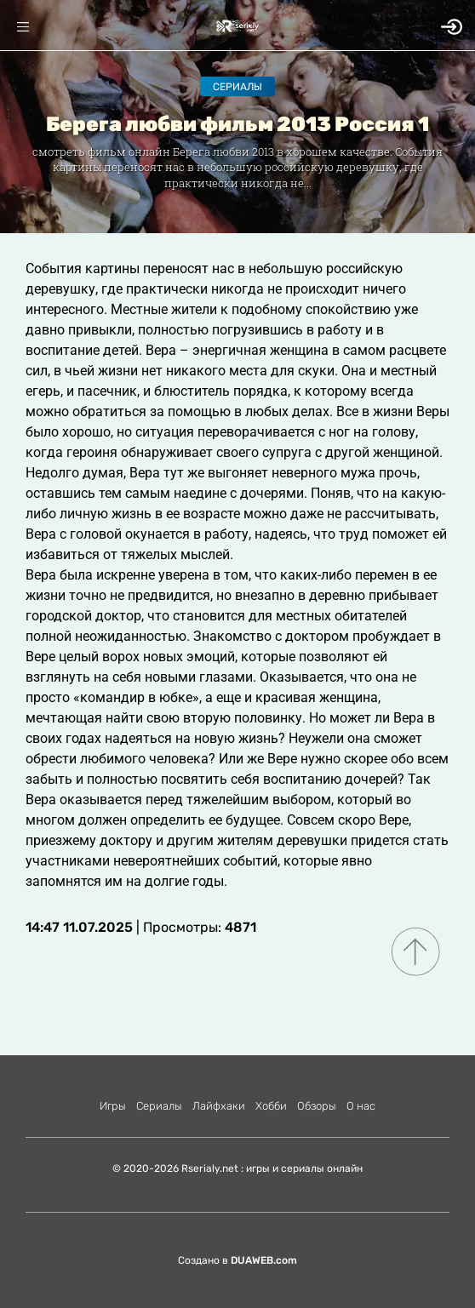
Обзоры (316, 1106)
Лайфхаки (218, 1106)
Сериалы (237, 87)
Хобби (271, 1106)
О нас (360, 1106)
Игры (113, 1106)
